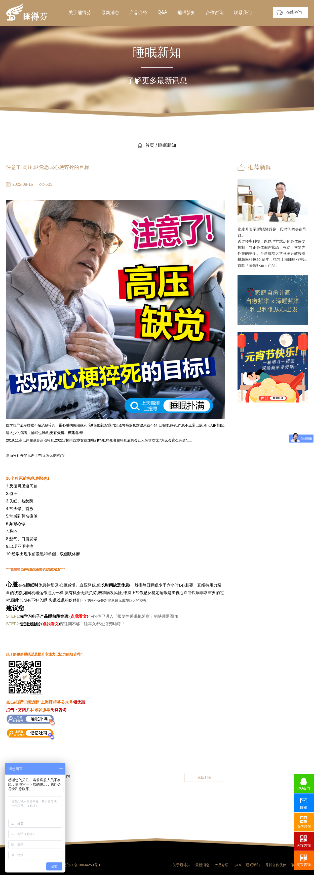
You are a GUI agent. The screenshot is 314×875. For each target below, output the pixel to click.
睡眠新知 (253, 865)
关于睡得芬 (181, 865)
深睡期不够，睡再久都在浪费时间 (90, 624)
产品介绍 (221, 865)
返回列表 (205, 777)
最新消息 (202, 865)
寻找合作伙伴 (275, 865)
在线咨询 (294, 12)
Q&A (237, 865)
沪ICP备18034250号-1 (82, 865)
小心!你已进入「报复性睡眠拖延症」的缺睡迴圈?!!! (133, 616)
